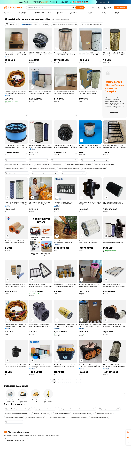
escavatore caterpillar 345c (14, 417)
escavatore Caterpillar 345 (40, 413)
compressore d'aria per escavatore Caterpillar (95, 160)
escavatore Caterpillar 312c (99, 417)
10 (77, 381)
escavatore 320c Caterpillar (82, 413)
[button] (73, 7)
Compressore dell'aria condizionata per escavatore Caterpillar (77, 409)
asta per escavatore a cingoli (38, 160)
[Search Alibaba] (49, 7)
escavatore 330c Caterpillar (77, 417)
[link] (128, 432)
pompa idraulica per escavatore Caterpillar (18, 409)
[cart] (99, 8)
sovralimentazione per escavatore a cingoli (48, 164)
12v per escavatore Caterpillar (104, 164)
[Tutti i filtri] (11, 24)
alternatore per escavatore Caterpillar (94, 168)
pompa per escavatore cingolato (45, 409)
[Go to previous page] (50, 381)
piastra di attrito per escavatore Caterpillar (18, 164)
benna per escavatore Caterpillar (15, 160)
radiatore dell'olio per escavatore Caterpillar (78, 164)
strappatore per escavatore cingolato (16, 173)
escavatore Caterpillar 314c (35, 417)
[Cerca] (80, 7)
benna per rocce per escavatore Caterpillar (64, 160)
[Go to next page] (81, 381)
